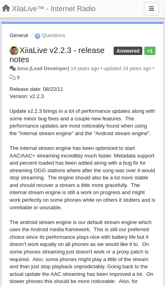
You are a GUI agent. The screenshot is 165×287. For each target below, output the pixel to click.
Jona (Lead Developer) (42, 68)
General (19, 35)
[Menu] (151, 9)
